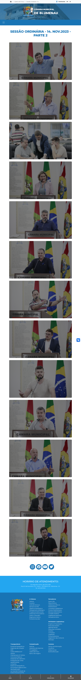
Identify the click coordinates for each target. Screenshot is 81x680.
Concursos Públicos (16, 657)
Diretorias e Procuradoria (36, 613)
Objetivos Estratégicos (36, 608)
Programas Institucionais (36, 612)
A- (70, 1)
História (31, 601)
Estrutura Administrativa (55, 612)
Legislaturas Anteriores (55, 615)
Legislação (51, 634)
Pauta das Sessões (53, 625)
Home (11, 1)
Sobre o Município (34, 615)
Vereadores (52, 599)
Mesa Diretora (52, 603)
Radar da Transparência (17, 665)
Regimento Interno (35, 617)
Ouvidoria (51, 648)
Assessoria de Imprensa (36, 648)
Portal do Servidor (34, 619)
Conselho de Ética (53, 613)
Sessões (50, 631)
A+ (67, 1)
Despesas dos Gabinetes (18, 658)
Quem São (51, 601)
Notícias (31, 646)
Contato (51, 644)
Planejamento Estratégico (37, 610)
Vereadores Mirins (53, 617)
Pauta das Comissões (54, 629)
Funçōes (31, 603)
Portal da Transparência (17, 646)
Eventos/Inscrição (53, 651)
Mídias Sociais (52, 650)
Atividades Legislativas (56, 621)
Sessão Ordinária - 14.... (33, 1)
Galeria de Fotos (19, 1)
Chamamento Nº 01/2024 (18, 655)
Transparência (15, 644)
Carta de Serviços (34, 605)
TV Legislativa (33, 650)
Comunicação (34, 644)
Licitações (13, 664)
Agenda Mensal (52, 627)
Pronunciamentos (53, 636)
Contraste (61, 1)
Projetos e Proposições (55, 624)
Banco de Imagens (34, 653)
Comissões (51, 632)
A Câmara (32, 599)
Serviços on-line (34, 606)
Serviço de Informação (55, 646)
